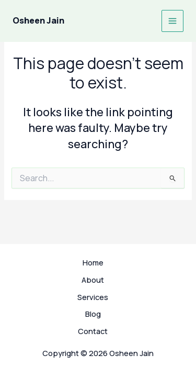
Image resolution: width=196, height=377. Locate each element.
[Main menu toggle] (172, 21)
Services (92, 297)
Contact (93, 331)
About (93, 279)
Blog (93, 313)
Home (93, 262)
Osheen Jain (38, 20)
